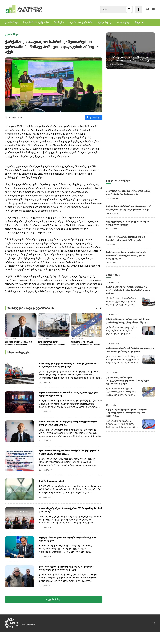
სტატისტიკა (105, 22)
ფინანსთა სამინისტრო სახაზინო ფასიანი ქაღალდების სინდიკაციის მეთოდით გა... (69, 452)
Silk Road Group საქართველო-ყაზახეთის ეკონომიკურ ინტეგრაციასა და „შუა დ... (19, 343)
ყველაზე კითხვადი (118, 180)
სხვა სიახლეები (19, 352)
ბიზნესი (59, 22)
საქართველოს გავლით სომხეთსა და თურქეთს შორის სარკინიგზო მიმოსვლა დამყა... (68, 365)
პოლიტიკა (123, 22)
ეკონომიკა (11, 22)
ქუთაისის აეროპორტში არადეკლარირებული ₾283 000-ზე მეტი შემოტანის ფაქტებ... (86, 343)
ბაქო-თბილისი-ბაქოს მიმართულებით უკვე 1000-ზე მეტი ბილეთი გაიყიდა (51, 343)
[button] (96, 308)
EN (153, 9)
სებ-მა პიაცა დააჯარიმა (52, 481)
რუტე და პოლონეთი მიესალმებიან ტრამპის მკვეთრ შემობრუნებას (67, 539)
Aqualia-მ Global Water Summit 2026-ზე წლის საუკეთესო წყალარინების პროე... (68, 394)
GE (147, 9)
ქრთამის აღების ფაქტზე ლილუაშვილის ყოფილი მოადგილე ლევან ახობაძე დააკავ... (66, 568)
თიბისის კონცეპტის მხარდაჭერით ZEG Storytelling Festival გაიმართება (70, 510)
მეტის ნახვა (53, 599)
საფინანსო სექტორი (36, 22)
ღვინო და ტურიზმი (80, 22)
